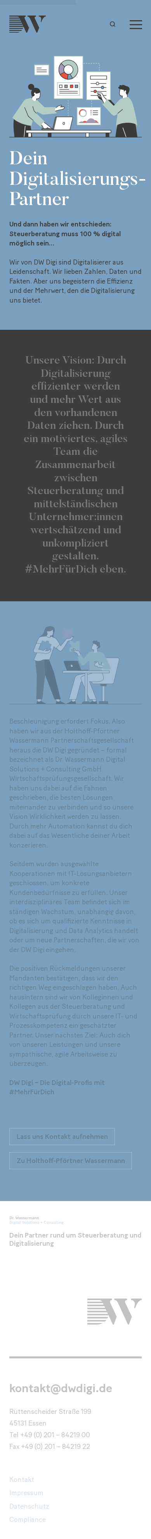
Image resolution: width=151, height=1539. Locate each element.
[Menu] (136, 24)
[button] (114, 24)
